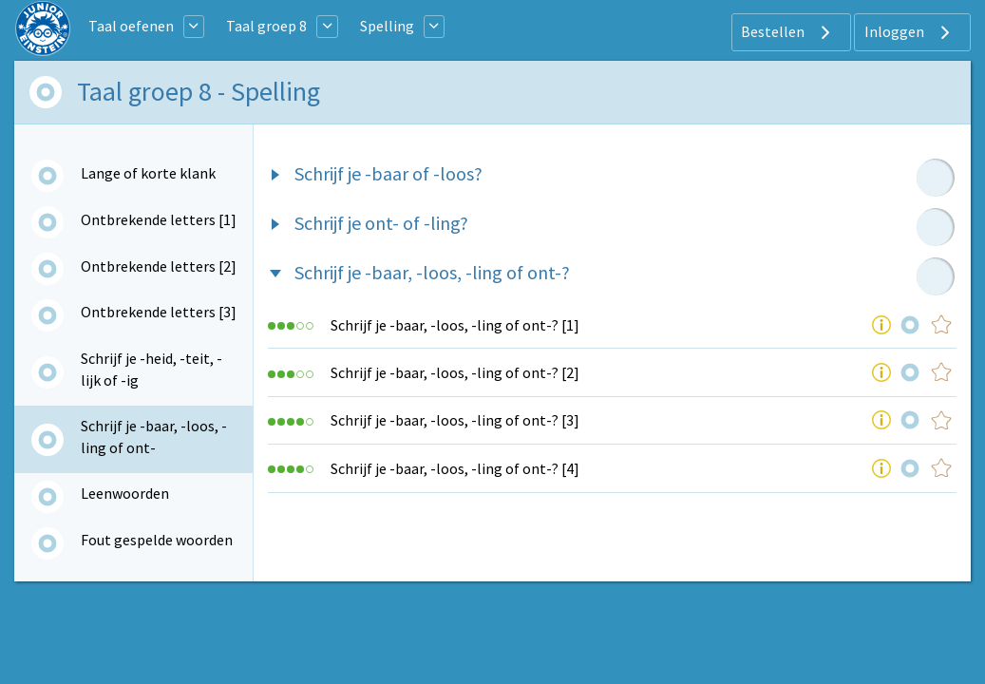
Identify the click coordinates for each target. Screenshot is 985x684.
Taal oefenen (131, 25)
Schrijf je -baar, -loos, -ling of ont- (154, 436)
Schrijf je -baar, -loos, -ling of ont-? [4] (455, 468)
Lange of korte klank (148, 172)
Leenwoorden (125, 493)
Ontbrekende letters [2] (159, 266)
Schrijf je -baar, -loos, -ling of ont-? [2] (455, 372)
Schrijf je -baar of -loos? (388, 173)
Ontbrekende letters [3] (159, 311)
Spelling (387, 25)
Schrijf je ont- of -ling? (381, 223)
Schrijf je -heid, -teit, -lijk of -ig (151, 369)
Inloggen (909, 32)
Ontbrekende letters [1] (159, 219)
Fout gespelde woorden (157, 539)
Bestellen (788, 32)
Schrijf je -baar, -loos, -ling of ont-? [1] (455, 324)
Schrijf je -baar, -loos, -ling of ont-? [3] (455, 419)
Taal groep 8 (266, 25)
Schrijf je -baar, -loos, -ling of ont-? (432, 272)
